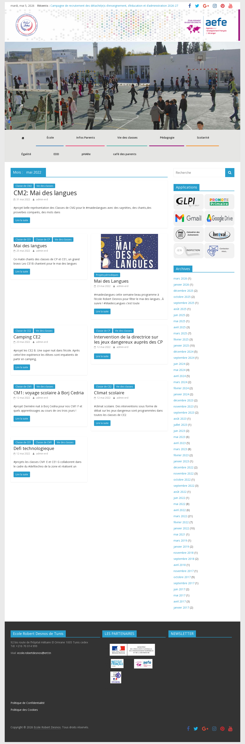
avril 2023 (180, 443)
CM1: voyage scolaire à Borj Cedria (49, 392)
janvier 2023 (181, 461)
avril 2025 (180, 327)
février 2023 (181, 455)
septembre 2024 (184, 358)
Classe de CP (43, 239)
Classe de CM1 (24, 386)
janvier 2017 (181, 607)
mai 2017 (179, 595)
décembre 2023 (183, 400)
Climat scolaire (109, 392)
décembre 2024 (183, 351)
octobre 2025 (182, 297)
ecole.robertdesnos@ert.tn (34, 653)
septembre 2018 (184, 559)
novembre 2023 (184, 406)
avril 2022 (180, 510)
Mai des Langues (111, 281)
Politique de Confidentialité (28, 703)
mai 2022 (179, 504)
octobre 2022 (182, 479)
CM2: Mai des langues (45, 193)
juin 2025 (179, 315)
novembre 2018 (184, 553)
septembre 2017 (184, 583)
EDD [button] (56, 154)
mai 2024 (179, 370)
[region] (122, 86)
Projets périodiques (107, 275)
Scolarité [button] (203, 137)
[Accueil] (22, 138)
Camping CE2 (27, 337)
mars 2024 (180, 382)
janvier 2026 (181, 284)
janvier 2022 (181, 528)
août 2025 (180, 309)
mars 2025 (180, 333)
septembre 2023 (184, 412)
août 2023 (180, 418)
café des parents (124, 154)
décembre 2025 (183, 290)
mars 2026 (180, 278)
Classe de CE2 (23, 330)
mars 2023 (180, 449)
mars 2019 (180, 540)
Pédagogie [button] (167, 137)
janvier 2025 (181, 345)
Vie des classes (45, 186)
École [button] (50, 137)
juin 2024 (179, 364)
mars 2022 (180, 516)
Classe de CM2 (24, 186)
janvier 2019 (181, 546)
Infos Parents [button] (85, 137)
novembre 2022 (184, 473)
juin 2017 (179, 589)
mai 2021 (179, 534)
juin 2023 (179, 431)
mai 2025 (179, 321)
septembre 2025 (184, 303)
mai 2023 (179, 437)
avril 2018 (180, 565)
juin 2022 (179, 498)
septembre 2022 (184, 485)
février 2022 (181, 522)
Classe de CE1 (23, 239)
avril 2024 (180, 376)
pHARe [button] (86, 154)
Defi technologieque (34, 448)
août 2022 (180, 492)
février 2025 (181, 339)
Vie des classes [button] (127, 137)
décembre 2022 (183, 467)
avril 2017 (180, 601)
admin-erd (42, 199)
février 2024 (181, 388)
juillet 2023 (180, 425)
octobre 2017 (182, 577)
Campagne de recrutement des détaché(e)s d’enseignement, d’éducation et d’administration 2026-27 (114, 5)
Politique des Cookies (24, 710)
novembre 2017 (184, 571)
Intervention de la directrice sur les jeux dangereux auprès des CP (128, 339)
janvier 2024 (181, 394)
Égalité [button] (26, 154)
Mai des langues (30, 245)
